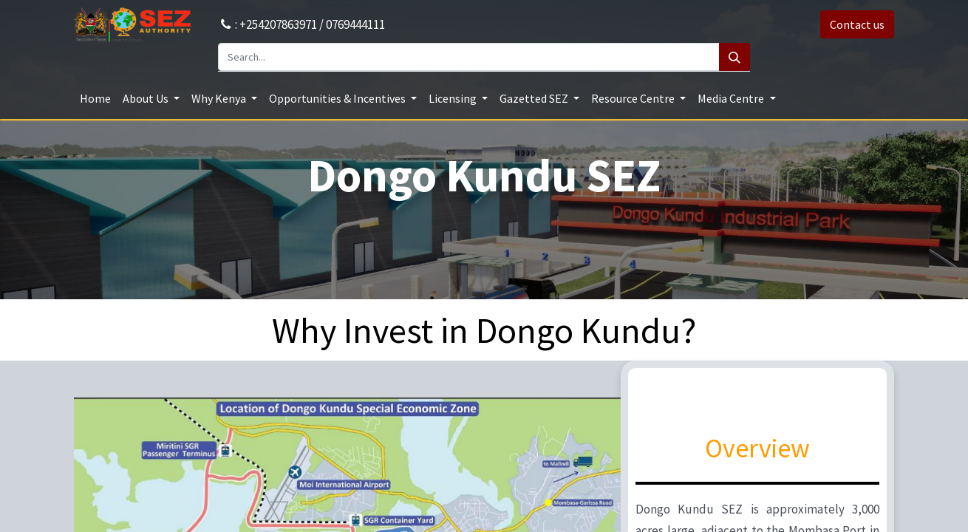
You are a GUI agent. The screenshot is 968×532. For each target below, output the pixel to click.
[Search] (734, 57)
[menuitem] (95, 98)
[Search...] (469, 57)
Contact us (857, 24)
